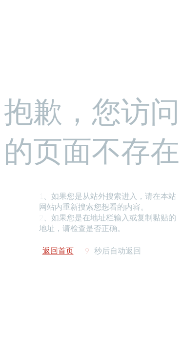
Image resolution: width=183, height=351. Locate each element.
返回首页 (58, 250)
